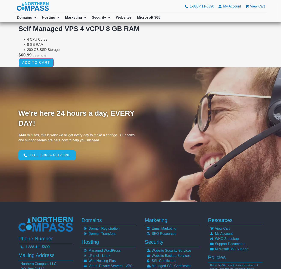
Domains (26, 18)
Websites (123, 17)
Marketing (75, 18)
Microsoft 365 (148, 17)
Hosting (50, 18)
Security (101, 18)
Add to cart (36, 62)
